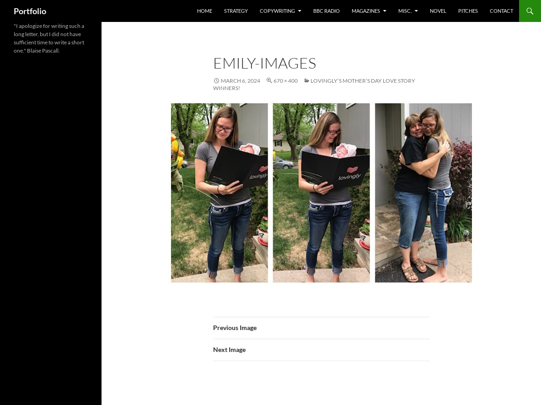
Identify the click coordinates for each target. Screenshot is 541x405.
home (204, 11)
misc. (405, 11)
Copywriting (277, 11)
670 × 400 (285, 80)
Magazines (366, 11)
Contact (501, 11)
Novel (438, 11)
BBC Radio (326, 11)
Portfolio (30, 11)
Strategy (236, 11)
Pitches (468, 11)
